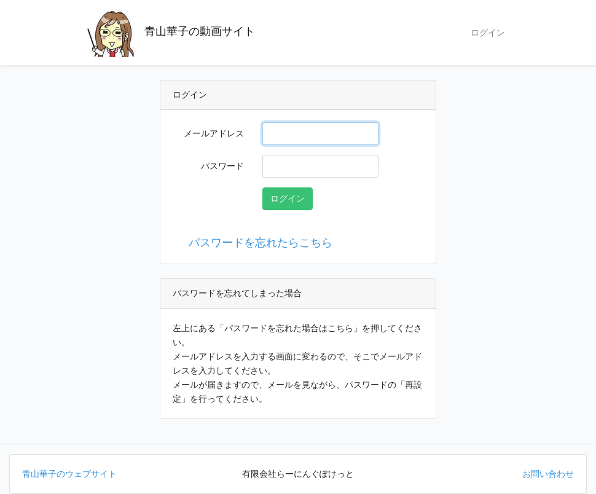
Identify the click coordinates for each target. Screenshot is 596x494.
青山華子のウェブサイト (69, 474)
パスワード (222, 166)
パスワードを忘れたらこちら (257, 242)
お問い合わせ (548, 474)
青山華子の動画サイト (170, 32)
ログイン (488, 32)
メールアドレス (214, 133)
